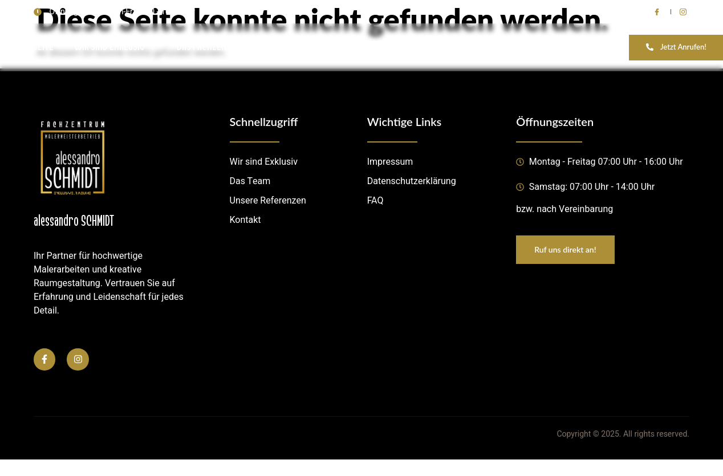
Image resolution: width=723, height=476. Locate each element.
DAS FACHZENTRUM (217, 47)
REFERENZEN (383, 47)
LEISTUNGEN (305, 47)
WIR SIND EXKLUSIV (115, 47)
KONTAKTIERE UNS (465, 47)
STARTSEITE (32, 47)
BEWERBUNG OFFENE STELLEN (572, 47)
